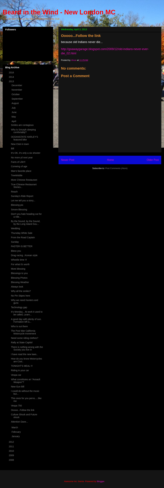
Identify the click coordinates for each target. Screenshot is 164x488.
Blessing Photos (19, 277)
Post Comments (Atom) (116, 168)
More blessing (18, 268)
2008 (12, 460)
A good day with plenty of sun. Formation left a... (26, 320)
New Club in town (20, 144)
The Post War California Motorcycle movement (23, 332)
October (15, 94)
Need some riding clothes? (24, 338)
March (15, 427)
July (13, 107)
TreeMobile (16, 175)
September (17, 98)
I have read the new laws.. (24, 354)
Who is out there (19, 326)
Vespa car (16, 375)
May (13, 116)
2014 (12, 77)
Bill (12, 148)
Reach (14, 191)
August (15, 103)
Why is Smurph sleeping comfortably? (23, 131)
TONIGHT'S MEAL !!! (22, 366)
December (17, 85)
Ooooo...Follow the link (22, 410)
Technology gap (19, 307)
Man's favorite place (21, 171)
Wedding (15, 228)
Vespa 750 (16, 405)
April (14, 121)
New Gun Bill (17, 386)
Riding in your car (20, 370)
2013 (12, 81)
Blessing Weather (20, 282)
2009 (12, 455)
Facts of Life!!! (18, 162)
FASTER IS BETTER (21, 246)
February (16, 432)
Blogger (100, 481)
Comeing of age (19, 166)
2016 (12, 72)
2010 (12, 451)
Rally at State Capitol (21, 342)
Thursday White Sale (21, 233)
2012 (12, 442)
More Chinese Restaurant (24, 180)
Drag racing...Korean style (24, 255)
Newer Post (67, 160)
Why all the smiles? (21, 291)
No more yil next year (22, 157)
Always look (17, 286)
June (14, 112)
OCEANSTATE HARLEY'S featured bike (24, 138)
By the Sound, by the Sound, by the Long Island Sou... (25, 222)
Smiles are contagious (22, 125)
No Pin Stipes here (20, 295)
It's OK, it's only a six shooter (25, 153)
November (17, 89)
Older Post (153, 160)
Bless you (16, 251)
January (15, 436)
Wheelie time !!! (19, 259)
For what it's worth (20, 264)
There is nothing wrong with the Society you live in (27, 348)
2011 (12, 446)
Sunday (15, 242)
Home (110, 160)
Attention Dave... (19, 421)
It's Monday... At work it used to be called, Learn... (26, 313)
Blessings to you (19, 273)
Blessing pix (17, 205)
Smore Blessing (19, 209)
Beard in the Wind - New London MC (59, 12)
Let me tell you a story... (23, 200)
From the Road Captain (23, 237)
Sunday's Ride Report (22, 196)
